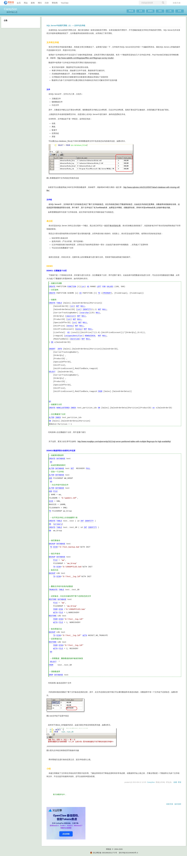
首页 (140, 11)
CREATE (52, 286)
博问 (40, 3)
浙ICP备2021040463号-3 (128, 853)
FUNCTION (71, 286)
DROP (51, 675)
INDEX (73, 408)
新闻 (33, 3)
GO (51, 462)
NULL (83, 306)
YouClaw (64, 3)
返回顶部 (177, 804)
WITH (55, 612)
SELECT (52, 372)
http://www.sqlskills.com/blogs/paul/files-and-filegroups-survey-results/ (85, 58)
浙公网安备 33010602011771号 (103, 853)
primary (58, 524)
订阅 (169, 11)
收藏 (175, 782)
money (70, 326)
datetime (75, 339)
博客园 (131, 11)
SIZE (51, 501)
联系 (160, 11)
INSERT (52, 349)
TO (99, 293)
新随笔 (150, 11)
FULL (88, 468)
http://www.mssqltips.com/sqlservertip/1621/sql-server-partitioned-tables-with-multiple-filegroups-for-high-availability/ (124, 441)
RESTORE (52, 599)
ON (52, 342)
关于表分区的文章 (113, 226)
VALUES (110, 286)
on (153, 408)
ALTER (51, 417)
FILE (55, 491)
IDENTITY (87, 309)
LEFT (99, 286)
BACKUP (52, 544)
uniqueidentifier (74, 336)
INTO (60, 349)
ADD (50, 478)
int (83, 286)
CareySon (10, 9)
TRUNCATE (53, 590)
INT (82, 521)
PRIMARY (107, 293)
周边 (26, 3)
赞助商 (55, 3)
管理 (179, 11)
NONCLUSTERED (63, 408)
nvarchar (85, 313)
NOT (77, 306)
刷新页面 (169, 804)
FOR (104, 286)
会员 (19, 3)
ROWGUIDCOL (90, 336)
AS (88, 286)
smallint (70, 316)
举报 (179, 782)
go (50, 401)
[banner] (8, 3)
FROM (100, 391)
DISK (55, 547)
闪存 (47, 3)
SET (72, 468)
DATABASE (60, 458)
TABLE (59, 303)
